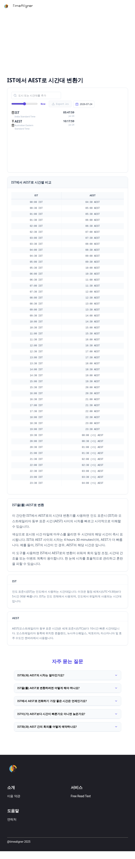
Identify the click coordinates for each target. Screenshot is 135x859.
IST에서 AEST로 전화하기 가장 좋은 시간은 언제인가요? (67, 705)
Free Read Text (81, 804)
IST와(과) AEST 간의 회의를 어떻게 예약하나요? (67, 734)
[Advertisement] (67, 44)
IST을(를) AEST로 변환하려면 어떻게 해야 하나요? (67, 690)
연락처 (12, 827)
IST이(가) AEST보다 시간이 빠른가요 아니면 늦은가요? (67, 719)
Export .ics (60, 104)
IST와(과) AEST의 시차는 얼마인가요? (67, 676)
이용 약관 (13, 804)
